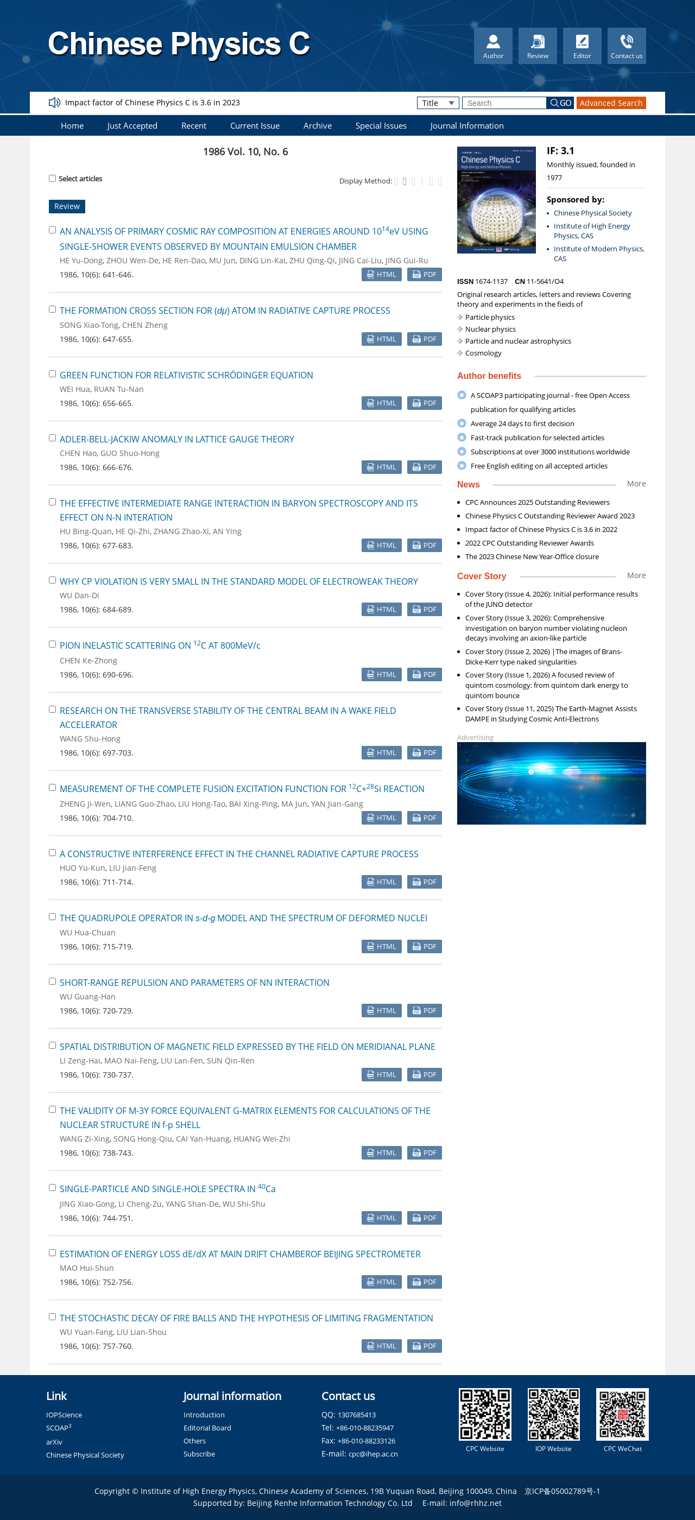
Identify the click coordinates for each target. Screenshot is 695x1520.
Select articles (75, 178)
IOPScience (64, 1415)
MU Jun (222, 260)
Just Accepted (132, 125)
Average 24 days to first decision (522, 423)
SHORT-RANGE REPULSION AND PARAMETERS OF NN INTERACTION (195, 983)
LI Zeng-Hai (80, 1060)
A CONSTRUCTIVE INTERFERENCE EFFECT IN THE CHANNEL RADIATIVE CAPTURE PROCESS (239, 854)
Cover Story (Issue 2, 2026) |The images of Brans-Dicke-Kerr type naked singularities (543, 657)
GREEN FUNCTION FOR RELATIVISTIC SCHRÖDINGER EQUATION (186, 375)
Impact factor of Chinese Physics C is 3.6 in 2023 (152, 102)
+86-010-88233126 (366, 1441)
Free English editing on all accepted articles (539, 466)
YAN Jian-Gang (337, 804)
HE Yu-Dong (81, 260)
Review (67, 206)
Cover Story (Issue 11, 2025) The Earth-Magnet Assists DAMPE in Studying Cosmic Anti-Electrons (551, 714)
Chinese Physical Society (593, 213)
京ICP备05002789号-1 (563, 1491)
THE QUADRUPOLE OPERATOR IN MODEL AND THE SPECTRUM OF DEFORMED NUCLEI (243, 918)
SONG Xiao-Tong (89, 325)
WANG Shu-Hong (90, 738)
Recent (193, 125)
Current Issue (255, 125)
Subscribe (199, 1454)
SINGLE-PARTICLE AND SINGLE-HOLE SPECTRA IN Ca (168, 1189)
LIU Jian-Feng (132, 868)
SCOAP (59, 1428)
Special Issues (381, 125)
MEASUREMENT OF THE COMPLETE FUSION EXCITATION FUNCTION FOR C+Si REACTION (242, 789)
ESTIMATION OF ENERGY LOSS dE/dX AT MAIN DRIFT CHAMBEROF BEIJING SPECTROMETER (240, 1254)
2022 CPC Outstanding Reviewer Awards (529, 543)
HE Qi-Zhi (133, 531)
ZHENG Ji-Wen (85, 804)
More (636, 483)
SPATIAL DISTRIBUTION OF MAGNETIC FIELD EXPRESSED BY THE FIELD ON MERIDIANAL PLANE (247, 1047)
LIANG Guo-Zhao (144, 804)
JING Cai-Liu (360, 260)
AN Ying (227, 531)
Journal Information (467, 125)
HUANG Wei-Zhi (261, 1138)
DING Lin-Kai (262, 260)
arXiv (54, 1442)
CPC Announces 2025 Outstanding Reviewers (537, 502)
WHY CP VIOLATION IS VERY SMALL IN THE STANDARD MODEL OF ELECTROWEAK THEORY (239, 581)
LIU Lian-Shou (142, 1332)
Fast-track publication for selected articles (537, 437)
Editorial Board (207, 1428)
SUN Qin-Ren (231, 1060)
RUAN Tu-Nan (119, 389)
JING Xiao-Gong (87, 1204)
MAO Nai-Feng (130, 1060)
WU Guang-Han (88, 996)
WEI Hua (75, 389)
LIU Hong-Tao (201, 804)
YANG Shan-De (192, 1204)
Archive (318, 125)
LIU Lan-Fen (182, 1060)
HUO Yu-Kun (82, 868)
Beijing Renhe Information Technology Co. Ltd (330, 1503)
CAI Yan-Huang (203, 1138)
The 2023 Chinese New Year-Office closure (532, 556)
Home (72, 125)
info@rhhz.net (476, 1503)
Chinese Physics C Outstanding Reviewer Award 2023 (550, 516)
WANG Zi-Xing (85, 1138)
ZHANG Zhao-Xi (181, 531)
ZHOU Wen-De (132, 260)
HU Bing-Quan (86, 531)
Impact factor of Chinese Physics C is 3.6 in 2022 (541, 529)
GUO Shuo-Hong (130, 453)
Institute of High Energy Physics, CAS (592, 231)
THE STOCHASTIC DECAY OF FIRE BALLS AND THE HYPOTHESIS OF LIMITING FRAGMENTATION (246, 1318)
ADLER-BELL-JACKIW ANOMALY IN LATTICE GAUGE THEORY (177, 439)
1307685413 (357, 1415)
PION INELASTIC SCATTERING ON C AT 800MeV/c (160, 645)
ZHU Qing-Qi (312, 260)
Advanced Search (611, 103)
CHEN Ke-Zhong (88, 660)
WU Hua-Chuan (88, 932)
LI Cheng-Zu (140, 1204)
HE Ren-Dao (183, 260)
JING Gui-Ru (407, 260)
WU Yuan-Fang (86, 1332)
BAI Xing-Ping (253, 804)
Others (195, 1441)
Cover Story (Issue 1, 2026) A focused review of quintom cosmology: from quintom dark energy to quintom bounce (546, 685)
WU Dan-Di (79, 595)
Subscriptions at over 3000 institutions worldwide (550, 452)
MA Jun (294, 804)
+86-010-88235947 (365, 1428)
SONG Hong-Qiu (142, 1138)
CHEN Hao (78, 453)
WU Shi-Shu (244, 1204)
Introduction (204, 1415)
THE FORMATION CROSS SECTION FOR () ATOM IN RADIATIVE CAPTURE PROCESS (225, 310)
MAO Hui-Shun (87, 1268)
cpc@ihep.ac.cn (373, 1454)
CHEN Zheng (145, 325)
